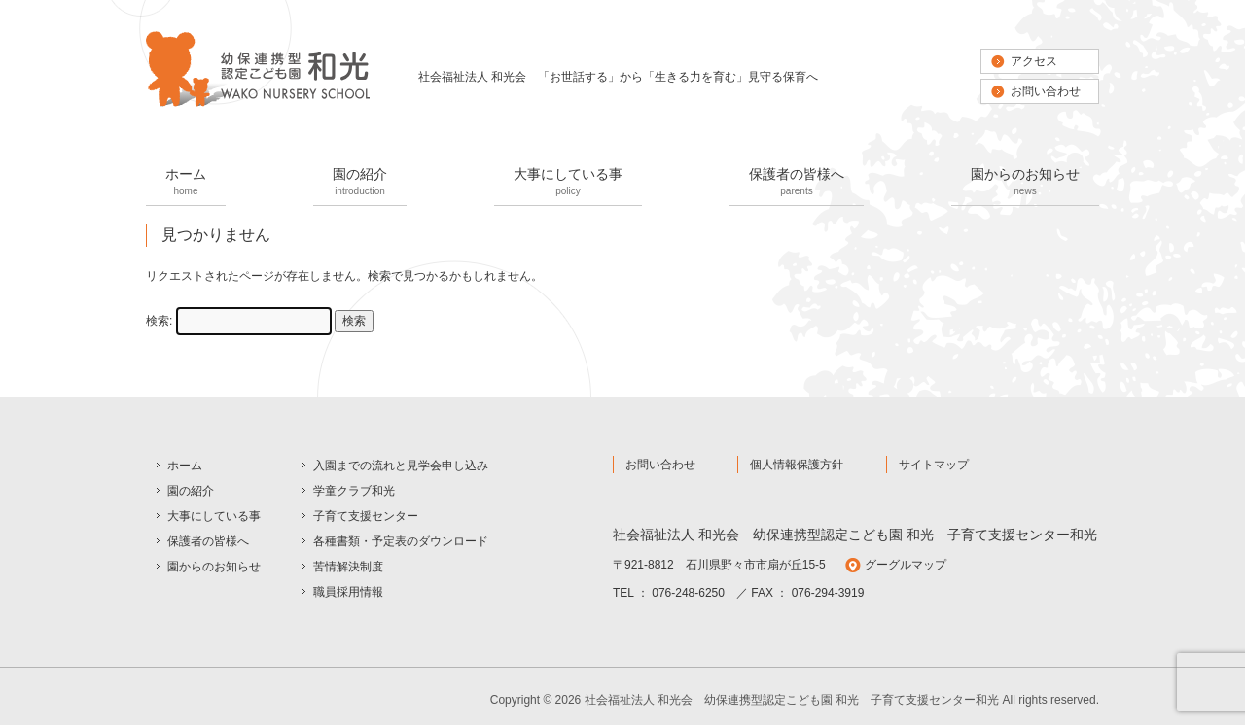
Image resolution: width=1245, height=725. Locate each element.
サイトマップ (934, 464)
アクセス (1034, 61)
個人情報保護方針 (796, 464)
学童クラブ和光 (354, 491)
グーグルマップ (905, 564)
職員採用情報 (348, 592)
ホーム (185, 183)
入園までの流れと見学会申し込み (400, 465)
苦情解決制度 (348, 566)
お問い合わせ (1046, 91)
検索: (159, 321)
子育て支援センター (365, 516)
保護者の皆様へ (796, 183)
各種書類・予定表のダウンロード (400, 541)
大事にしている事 (568, 183)
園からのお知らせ (1025, 183)
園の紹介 (360, 183)
